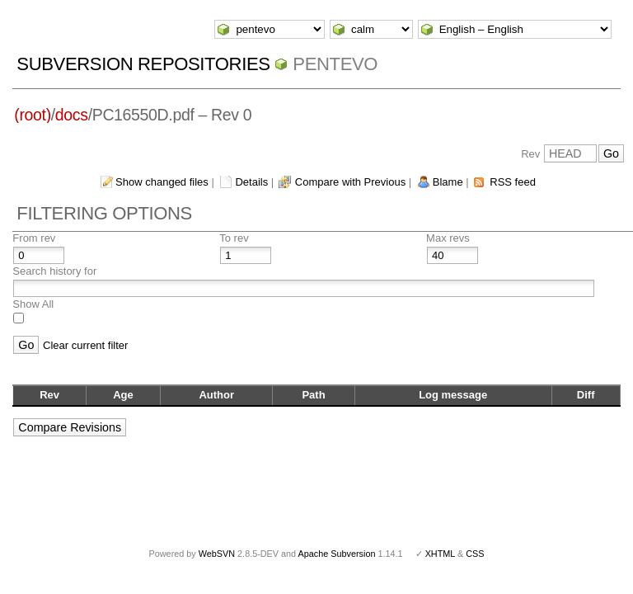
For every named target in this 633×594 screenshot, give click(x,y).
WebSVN (217, 554)
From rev (33, 238)
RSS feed (513, 182)
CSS (475, 554)
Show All (33, 304)
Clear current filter (85, 345)
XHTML (440, 554)
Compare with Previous (350, 182)
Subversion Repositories (143, 64)
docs (71, 115)
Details (251, 182)
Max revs (448, 238)
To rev (233, 238)
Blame (448, 182)
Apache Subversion (337, 554)
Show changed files (162, 182)
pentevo (335, 64)
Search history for (54, 271)
